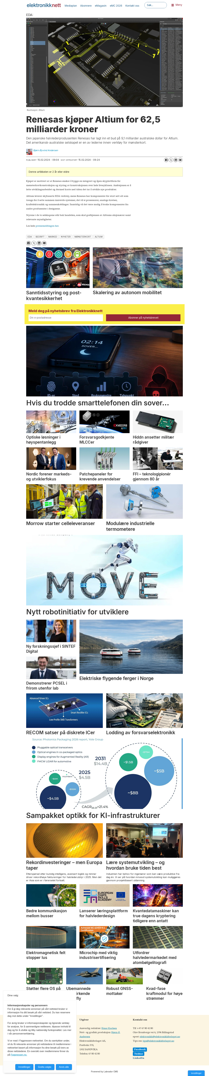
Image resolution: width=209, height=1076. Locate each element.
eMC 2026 (116, 5)
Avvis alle (64, 1067)
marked (52, 237)
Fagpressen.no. (19, 1055)
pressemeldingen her (47, 226)
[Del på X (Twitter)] (171, 160)
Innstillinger (196, 1073)
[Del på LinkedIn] (175, 160)
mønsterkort (83, 237)
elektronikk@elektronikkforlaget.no (160, 1036)
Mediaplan (71, 5)
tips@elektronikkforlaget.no (158, 1041)
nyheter (66, 237)
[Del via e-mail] (180, 160)
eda (30, 237)
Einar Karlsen (109, 1028)
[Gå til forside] (44, 5)
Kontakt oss (132, 5)
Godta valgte (44, 1067)
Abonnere (86, 5)
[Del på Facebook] (166, 160)
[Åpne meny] (173, 5)
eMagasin (100, 5)
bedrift (40, 237)
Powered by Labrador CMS (104, 1071)
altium (99, 237)
